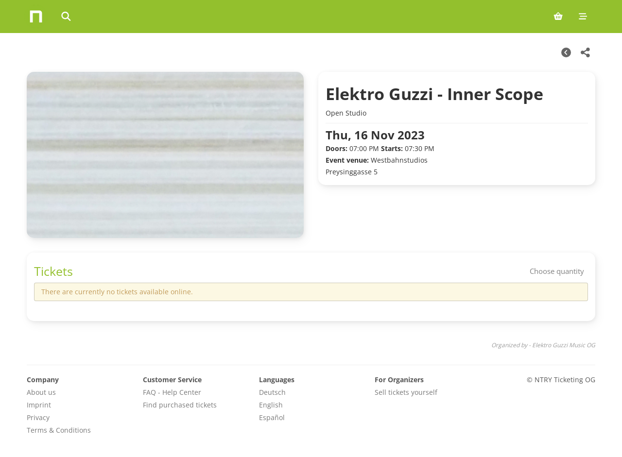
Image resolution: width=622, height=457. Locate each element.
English (271, 404)
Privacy (38, 417)
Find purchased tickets (180, 404)
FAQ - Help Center (172, 392)
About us (41, 392)
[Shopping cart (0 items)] (558, 16)
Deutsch (272, 392)
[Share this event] (585, 52)
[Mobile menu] (582, 16)
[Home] (36, 16)
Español (272, 417)
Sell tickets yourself (406, 392)
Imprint (39, 404)
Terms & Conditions (59, 430)
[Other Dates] (566, 52)
